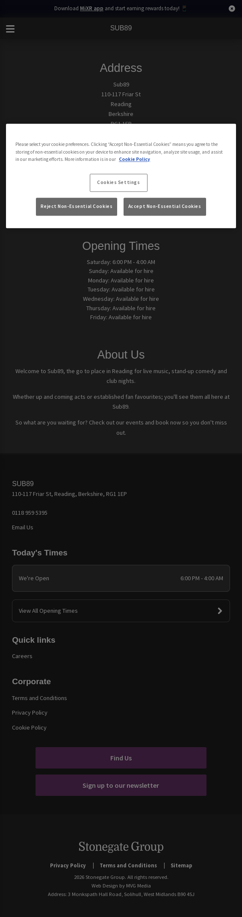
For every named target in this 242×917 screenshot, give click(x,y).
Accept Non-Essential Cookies (164, 206)
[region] (121, 176)
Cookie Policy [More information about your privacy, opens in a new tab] (134, 159)
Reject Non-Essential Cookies (76, 206)
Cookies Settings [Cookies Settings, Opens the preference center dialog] (118, 182)
